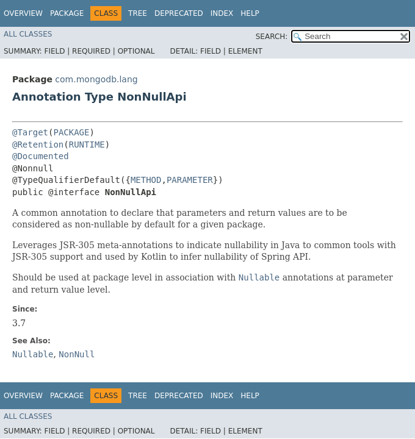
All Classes (28, 34)
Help (249, 13)
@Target (30, 132)
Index (222, 13)
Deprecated (178, 13)
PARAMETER (190, 180)
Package (67, 13)
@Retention (37, 144)
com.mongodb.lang (96, 79)
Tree (137, 13)
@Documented (40, 156)
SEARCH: (272, 36)
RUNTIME (87, 144)
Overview (23, 13)
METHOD (146, 180)
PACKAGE (71, 132)
